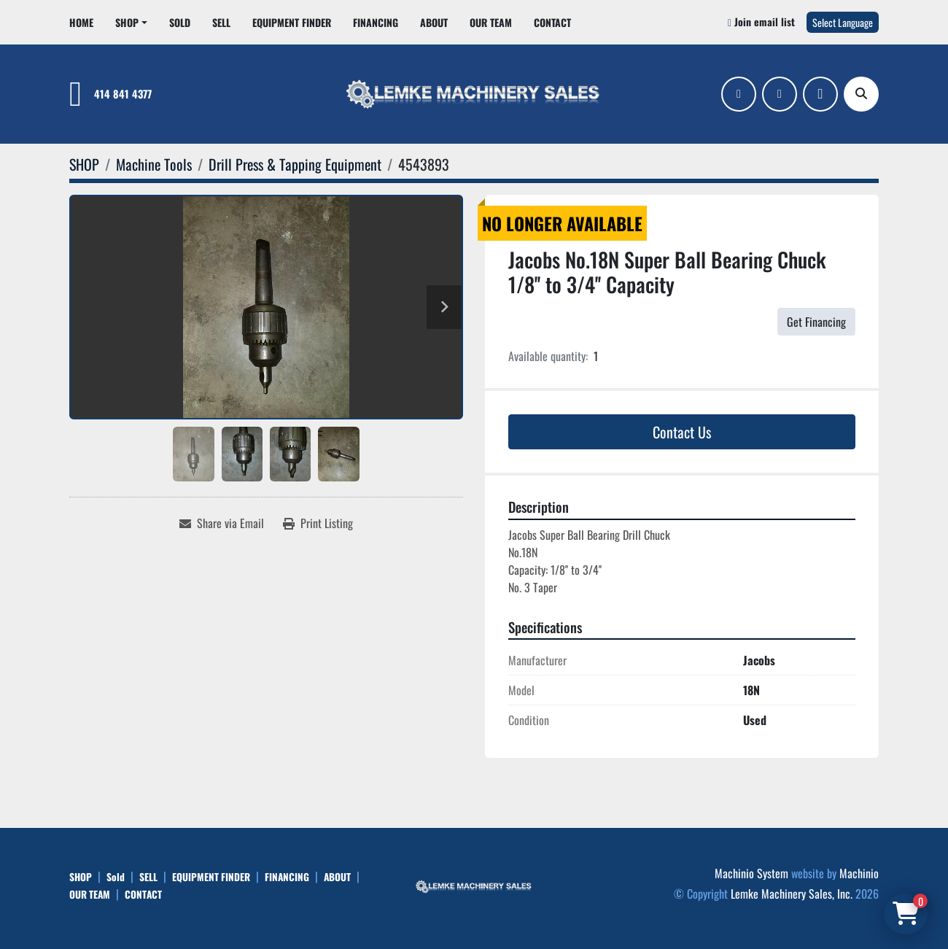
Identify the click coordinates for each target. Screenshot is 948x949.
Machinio (859, 873)
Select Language (842, 22)
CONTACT (552, 22)
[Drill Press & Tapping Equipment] (295, 164)
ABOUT (434, 22)
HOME (81, 22)
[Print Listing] (317, 523)
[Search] (861, 94)
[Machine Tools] (154, 164)
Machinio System (751, 873)
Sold (179, 22)
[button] (131, 22)
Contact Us (682, 432)
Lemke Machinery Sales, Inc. (791, 893)
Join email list (764, 21)
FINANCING (375, 22)
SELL (221, 22)
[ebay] (820, 94)
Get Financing (816, 321)
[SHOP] (84, 164)
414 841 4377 (123, 93)
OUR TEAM (491, 22)
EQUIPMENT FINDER (291, 22)
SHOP (127, 22)
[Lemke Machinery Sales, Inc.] (474, 885)
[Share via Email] (221, 523)
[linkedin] (779, 94)
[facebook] (738, 94)
